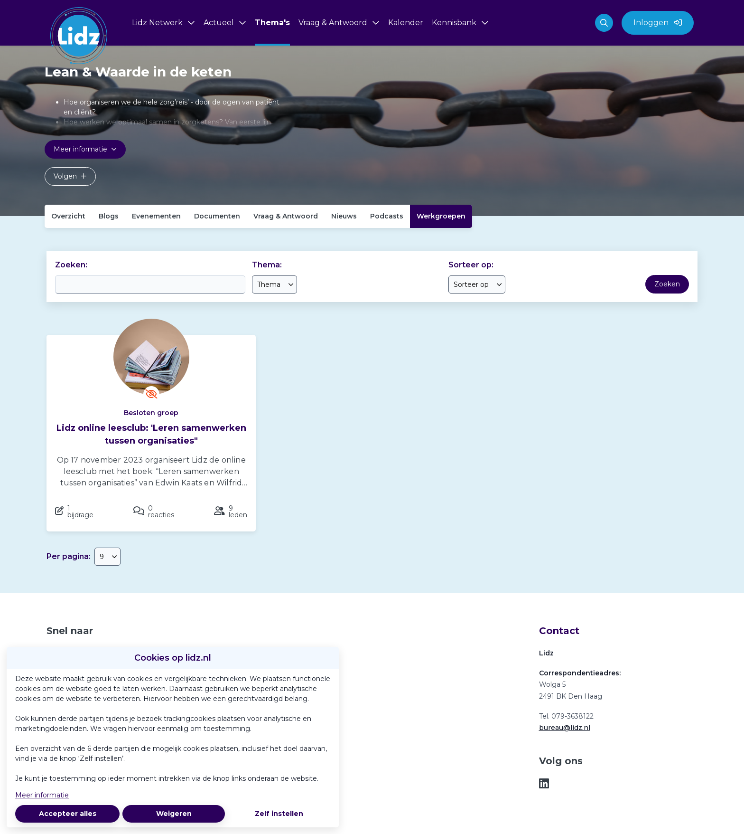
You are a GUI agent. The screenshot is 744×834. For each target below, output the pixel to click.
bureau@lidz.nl (564, 727)
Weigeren (174, 813)
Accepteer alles (67, 813)
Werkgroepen (441, 216)
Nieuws (344, 216)
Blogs (109, 216)
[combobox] (274, 284)
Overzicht (68, 216)
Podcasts (386, 216)
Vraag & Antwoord (285, 216)
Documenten (217, 216)
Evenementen (156, 216)
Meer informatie (42, 795)
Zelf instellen (279, 813)
